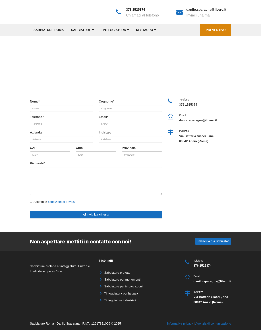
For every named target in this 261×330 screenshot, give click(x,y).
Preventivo (216, 30)
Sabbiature (81, 30)
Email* (103, 117)
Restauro (144, 30)
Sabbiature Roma (49, 30)
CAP (33, 148)
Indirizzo (105, 132)
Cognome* (106, 101)
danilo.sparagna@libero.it (206, 9)
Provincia (129, 148)
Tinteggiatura (113, 30)
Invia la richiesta (96, 214)
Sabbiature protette (117, 272)
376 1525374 (135, 9)
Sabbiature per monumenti (122, 279)
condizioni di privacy (61, 202)
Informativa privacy (180, 323)
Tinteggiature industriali (120, 300)
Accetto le (53, 202)
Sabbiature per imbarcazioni (123, 286)
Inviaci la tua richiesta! (213, 241)
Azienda (36, 132)
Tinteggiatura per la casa (121, 293)
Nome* (35, 101)
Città (79, 148)
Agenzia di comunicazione (213, 323)
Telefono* (37, 117)
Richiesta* (37, 163)
